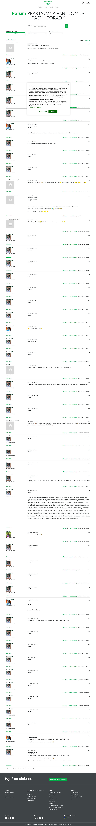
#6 (89, 111)
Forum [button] (45, 7)
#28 (89, 421)
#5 (89, 98)
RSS (72, 799)
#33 (89, 490)
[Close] (68, 84)
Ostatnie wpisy (30, 800)
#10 (89, 167)
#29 (89, 437)
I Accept (53, 111)
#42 (89, 644)
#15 (89, 248)
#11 (89, 180)
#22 (89, 339)
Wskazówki (51, 803)
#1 (89, 44)
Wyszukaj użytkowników (77, 797)
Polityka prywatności (53, 824)
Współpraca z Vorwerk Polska (56, 807)
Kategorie (7, 794)
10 (56, 34)
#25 (89, 382)
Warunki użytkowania (42, 824)
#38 (89, 587)
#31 (89, 463)
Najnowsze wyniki (37, 34)
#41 (89, 631)
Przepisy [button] (40, 7)
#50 (89, 750)
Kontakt (35, 824)
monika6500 (10, 71)
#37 (89, 574)
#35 (89, 545)
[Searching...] (48, 26)
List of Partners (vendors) (35, 107)
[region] (48, 99)
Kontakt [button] (51, 7)
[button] (83, 2)
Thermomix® (52, 794)
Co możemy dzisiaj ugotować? (56, 805)
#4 (89, 85)
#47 (89, 710)
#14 (89, 235)
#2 (89, 59)
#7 (89, 124)
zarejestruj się (73, 55)
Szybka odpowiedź (11, 39)
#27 (89, 408)
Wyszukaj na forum (75, 794)
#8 (89, 141)
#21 (89, 326)
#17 (89, 274)
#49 (89, 736)
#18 (89, 287)
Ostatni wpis (87, 40)
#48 (89, 723)
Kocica (8, 531)
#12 (89, 196)
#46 (89, 696)
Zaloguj (65, 55)
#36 (89, 561)
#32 (89, 476)
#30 (89, 450)
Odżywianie (52, 801)
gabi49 (8, 364)
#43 (89, 657)
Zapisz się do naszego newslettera (58, 779)
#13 (89, 220)
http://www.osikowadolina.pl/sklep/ (62, 367)
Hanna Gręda (10, 58)
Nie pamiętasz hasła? (32, 798)
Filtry (16, 34)
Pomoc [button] (56, 7)
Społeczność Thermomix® (55, 792)
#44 (89, 670)
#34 (89, 532)
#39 (89, 600)
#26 (89, 395)
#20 (89, 313)
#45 (89, 683)
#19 (89, 300)
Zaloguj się (29, 794)
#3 (89, 72)
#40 (89, 618)
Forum (50, 790)
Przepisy (7, 790)
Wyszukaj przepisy (9, 792)
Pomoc (69, 824)
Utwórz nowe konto (31, 796)
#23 (89, 352)
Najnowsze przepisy (9, 797)
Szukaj (72, 790)
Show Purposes (43, 111)
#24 (89, 365)
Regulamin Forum (53, 809)
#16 (89, 261)
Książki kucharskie (53, 799)
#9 (89, 154)
